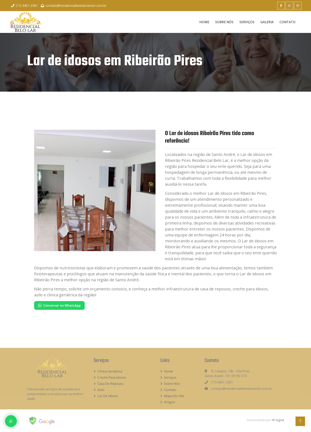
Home (204, 22)
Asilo (101, 390)
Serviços (246, 22)
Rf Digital (278, 420)
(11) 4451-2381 (24, 5)
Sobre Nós (224, 22)
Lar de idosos (107, 396)
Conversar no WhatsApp (59, 305)
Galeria (267, 22)
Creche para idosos (111, 377)
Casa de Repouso (110, 383)
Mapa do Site (174, 396)
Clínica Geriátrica (109, 371)
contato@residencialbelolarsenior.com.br (74, 5)
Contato (287, 22)
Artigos (169, 402)
